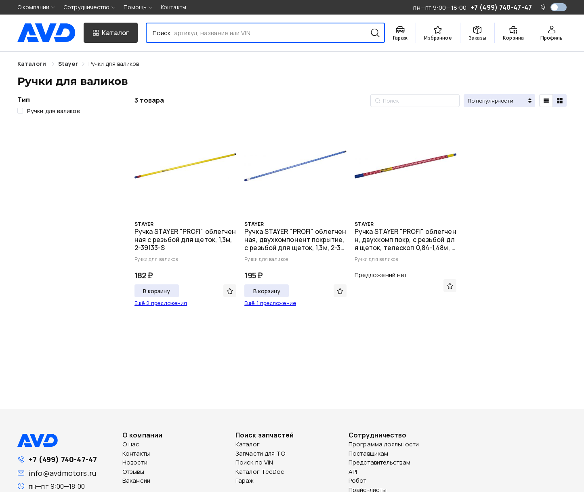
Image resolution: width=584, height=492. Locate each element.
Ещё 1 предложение (270, 303)
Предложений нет (381, 275)
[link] (68, 63)
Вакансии (136, 480)
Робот (358, 480)
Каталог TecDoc (259, 471)
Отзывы (133, 471)
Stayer (68, 63)
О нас (131, 444)
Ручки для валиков (113, 63)
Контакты (173, 7)
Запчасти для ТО (260, 453)
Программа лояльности (384, 444)
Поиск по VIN (254, 462)
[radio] (546, 100)
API (353, 471)
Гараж (244, 480)
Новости (134, 462)
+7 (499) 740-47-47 (63, 459)
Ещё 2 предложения (160, 303)
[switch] (558, 7)
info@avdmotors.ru (62, 473)
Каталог (247, 444)
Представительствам (379, 462)
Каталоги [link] (32, 63)
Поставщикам (368, 453)
